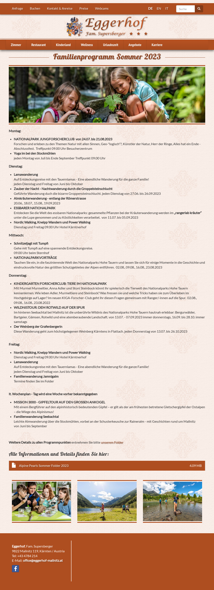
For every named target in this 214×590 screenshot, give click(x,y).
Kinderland (63, 44)
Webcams (102, 8)
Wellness (87, 44)
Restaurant (38, 44)
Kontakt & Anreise (60, 8)
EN (159, 8)
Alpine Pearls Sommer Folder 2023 (44, 465)
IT (166, 8)
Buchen (35, 8)
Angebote (135, 44)
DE (150, 8)
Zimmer (16, 44)
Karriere (157, 44)
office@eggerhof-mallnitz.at (43, 560)
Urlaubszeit (110, 44)
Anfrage (17, 8)
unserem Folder (112, 442)
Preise (83, 8)
